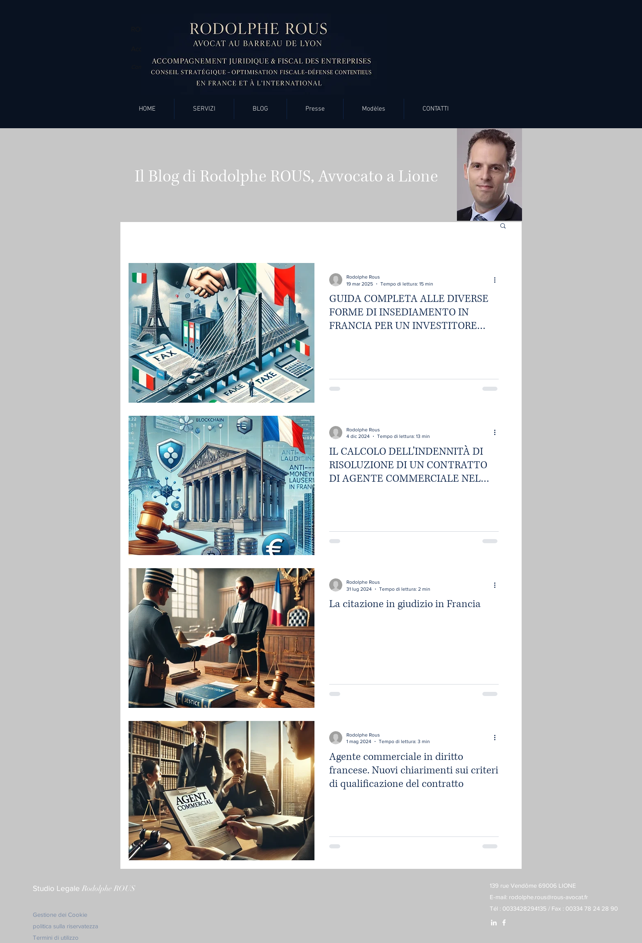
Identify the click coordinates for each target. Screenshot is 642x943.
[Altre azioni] (497, 280)
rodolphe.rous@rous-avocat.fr (548, 896)
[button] (204, 109)
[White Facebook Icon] (504, 922)
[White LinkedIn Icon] (494, 922)
